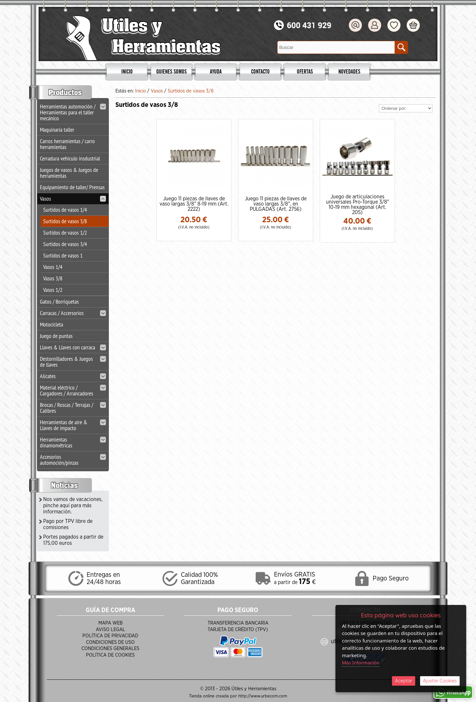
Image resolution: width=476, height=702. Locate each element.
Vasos (73, 198)
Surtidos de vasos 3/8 (65, 221)
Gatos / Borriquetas (59, 301)
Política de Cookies (110, 655)
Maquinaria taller (57, 129)
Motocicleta (51, 324)
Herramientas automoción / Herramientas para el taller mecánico (73, 112)
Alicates (73, 376)
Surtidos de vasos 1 (63, 255)
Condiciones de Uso (110, 642)
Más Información (361, 661)
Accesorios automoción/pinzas (73, 459)
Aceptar (404, 680)
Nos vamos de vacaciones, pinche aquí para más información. (73, 505)
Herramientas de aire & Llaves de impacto (73, 425)
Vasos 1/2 (52, 289)
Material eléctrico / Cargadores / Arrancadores (73, 390)
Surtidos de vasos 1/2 (65, 232)
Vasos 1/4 (52, 267)
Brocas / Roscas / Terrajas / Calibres (73, 407)
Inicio (127, 72)
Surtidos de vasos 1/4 (65, 209)
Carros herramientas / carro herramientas (67, 144)
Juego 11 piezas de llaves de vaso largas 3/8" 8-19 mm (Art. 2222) (194, 204)
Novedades (349, 72)
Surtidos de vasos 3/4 (65, 244)
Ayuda (216, 72)
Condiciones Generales (110, 648)
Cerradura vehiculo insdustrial (70, 158)
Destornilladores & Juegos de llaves (73, 361)
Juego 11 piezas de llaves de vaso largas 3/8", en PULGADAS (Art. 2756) (276, 204)
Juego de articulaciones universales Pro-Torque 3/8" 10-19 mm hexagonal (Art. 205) (357, 204)
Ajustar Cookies (439, 680)
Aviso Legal (110, 629)
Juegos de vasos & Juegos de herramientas (69, 172)
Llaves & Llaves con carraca (73, 347)
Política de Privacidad (110, 635)
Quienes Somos (171, 72)
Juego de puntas (56, 336)
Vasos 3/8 (52, 278)
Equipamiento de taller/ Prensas (72, 187)
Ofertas (305, 72)
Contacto (260, 72)
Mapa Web (110, 623)
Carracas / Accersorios (73, 313)
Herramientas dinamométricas (73, 442)
